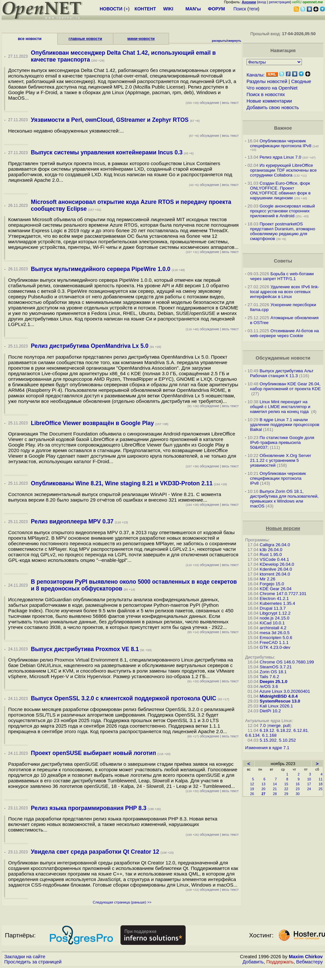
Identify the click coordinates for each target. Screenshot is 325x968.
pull (286, 725)
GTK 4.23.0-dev (275, 647)
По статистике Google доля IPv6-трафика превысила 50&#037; (282, 442)
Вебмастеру (309, 961)
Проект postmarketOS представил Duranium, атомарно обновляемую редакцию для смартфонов (282, 231)
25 (320, 789)
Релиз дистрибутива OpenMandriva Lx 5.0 (89, 346)
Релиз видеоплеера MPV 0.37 (72, 521)
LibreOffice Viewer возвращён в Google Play (92, 423)
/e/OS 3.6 (269, 686)
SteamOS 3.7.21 (276, 666)
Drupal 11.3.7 (273, 608)
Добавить (253, 961)
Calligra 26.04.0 (275, 544)
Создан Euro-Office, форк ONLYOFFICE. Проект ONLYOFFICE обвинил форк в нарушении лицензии (280, 190)
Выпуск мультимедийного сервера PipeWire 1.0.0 (100, 269)
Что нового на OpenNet (272, 88)
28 (275, 794)
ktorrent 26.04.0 (275, 574)
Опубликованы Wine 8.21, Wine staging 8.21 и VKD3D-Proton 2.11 (122, 483)
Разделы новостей (267, 81)
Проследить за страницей (33, 961)
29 (286, 794)
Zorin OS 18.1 (273, 671)
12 (252, 784)
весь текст (230, 103)
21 (275, 789)
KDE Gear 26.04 (275, 588)
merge (274, 725)
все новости (30, 38)
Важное (283, 128)
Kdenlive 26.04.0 (276, 569)
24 (309, 789)
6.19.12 (267, 730)
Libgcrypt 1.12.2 (275, 613)
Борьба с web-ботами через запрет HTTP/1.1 (282, 276)
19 (252, 789)
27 (263, 794)
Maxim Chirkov (306, 956)
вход (262, 2)
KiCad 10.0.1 (272, 622)
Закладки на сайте (24, 956)
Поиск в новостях (266, 94)
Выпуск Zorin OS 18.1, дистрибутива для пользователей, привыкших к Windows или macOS (284, 498)
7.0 (263, 725)
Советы (283, 260)
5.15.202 (268, 740)
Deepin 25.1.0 (273, 681)
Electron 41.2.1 (274, 598)
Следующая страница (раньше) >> (122, 902)
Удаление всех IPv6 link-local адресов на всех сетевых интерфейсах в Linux (284, 291)
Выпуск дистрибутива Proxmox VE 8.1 (85, 649)
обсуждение (202, 103)
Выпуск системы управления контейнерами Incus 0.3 (107, 152)
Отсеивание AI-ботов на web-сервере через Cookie (284, 333)
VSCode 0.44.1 (274, 559)
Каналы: (256, 75)
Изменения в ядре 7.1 (267, 747)
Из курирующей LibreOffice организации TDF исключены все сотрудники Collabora (283, 170)
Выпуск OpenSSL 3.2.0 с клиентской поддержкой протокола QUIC (124, 698)
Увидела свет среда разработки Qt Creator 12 (95, 851)
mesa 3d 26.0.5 (275, 632)
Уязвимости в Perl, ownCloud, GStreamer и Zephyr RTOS (110, 120)
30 (298, 794)
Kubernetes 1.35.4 (277, 603)
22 (286, 789)
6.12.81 (300, 730)
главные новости (85, 38)
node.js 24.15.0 (274, 618)
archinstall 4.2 (273, 627)
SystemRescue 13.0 (280, 701)
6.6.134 (252, 735)
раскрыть (219, 40)
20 (263, 789)
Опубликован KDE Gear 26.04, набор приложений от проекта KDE (285, 386)
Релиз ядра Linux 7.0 (280, 157)
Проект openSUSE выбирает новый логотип (93, 753)
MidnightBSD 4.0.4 (279, 696)
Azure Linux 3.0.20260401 (285, 691)
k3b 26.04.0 (271, 549)
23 (298, 789)
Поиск (239, 8)
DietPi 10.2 (270, 710)
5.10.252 (287, 740)
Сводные (301, 81)
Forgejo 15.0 (272, 583)
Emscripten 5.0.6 (276, 637)
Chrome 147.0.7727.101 (283, 593)
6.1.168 (269, 735)
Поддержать (280, 961)
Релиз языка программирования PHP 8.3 (89, 808)
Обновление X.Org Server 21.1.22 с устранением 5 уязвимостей (280, 460)
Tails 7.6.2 (269, 676)
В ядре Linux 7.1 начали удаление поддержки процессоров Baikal (284, 424)
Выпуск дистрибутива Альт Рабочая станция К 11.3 (282, 373)
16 (298, 784)
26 (252, 794)
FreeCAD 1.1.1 (274, 642)
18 (320, 784)
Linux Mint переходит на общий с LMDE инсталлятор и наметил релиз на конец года (280, 406)
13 (263, 784)
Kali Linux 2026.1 (276, 706)
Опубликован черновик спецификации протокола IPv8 (280, 143)
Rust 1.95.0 (271, 554)
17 (309, 784)
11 (320, 779)
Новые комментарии (269, 101)
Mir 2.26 (267, 579)
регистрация (279, 2)
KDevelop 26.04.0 (277, 564)
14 (275, 784)
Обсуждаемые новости (283, 358)
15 (286, 784)
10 (309, 779)
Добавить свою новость (273, 107)
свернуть (234, 40)
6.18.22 (283, 730)
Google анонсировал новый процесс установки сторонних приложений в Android (282, 211)
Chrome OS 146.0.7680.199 (287, 662)
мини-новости (141, 38)
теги (253, 8)
